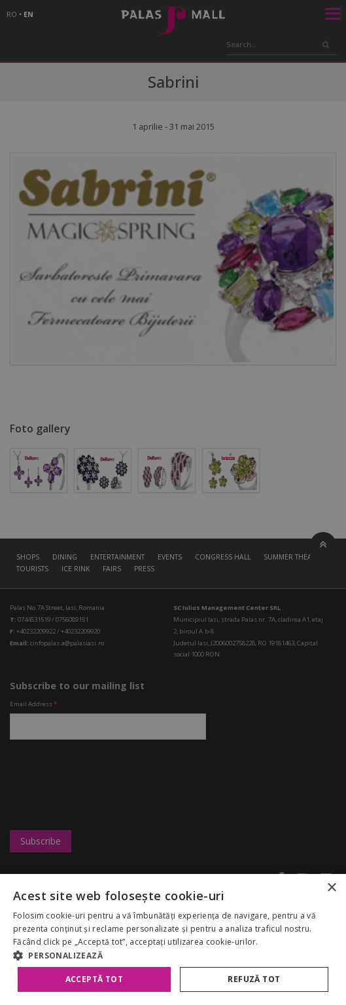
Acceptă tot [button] (94, 979)
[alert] (173, 502)
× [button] (331, 888)
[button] (173, 955)
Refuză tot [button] (254, 979)
